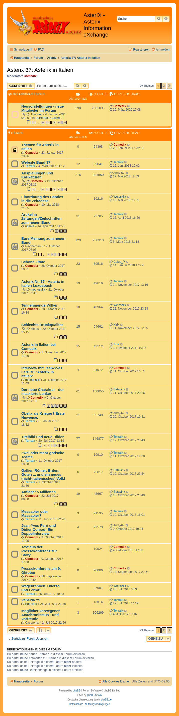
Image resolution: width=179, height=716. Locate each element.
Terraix (30, 166)
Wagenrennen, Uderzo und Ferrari (40, 588)
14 (59, 189)
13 (53, 189)
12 (48, 189)
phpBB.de (106, 699)
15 (64, 189)
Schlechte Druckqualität (42, 325)
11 (43, 189)
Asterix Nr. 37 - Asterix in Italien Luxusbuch (42, 284)
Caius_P (119, 262)
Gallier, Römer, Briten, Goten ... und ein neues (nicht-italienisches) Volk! (43, 474)
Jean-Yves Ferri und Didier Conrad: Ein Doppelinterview (38, 530)
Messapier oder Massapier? (34, 514)
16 (43, 122)
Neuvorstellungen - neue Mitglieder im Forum (42, 108)
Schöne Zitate (33, 262)
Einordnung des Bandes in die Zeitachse (42, 199)
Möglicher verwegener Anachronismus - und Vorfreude (40, 615)
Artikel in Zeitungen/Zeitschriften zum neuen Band (41, 218)
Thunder (36, 114)
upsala (29, 226)
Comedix (30, 76)
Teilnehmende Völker (39, 305)
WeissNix (119, 196)
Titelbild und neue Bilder (42, 437)
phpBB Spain (94, 695)
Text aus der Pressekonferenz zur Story (39, 551)
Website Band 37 (35, 162)
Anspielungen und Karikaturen (37, 175)
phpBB (76, 690)
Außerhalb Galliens (48, 118)
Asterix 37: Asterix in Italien (40, 70)
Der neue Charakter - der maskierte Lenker (42, 392)
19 (59, 122)
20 (64, 122)
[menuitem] (38, 49)
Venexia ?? (30, 600)
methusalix (38, 289)
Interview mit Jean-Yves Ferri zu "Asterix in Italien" (41, 372)
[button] (169, 86)
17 (48, 122)
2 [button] (164, 86)
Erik (116, 344)
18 (53, 122)
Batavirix (119, 389)
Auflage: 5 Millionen (38, 492)
